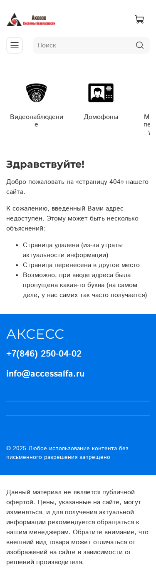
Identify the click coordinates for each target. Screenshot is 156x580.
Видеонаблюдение (36, 120)
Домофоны (101, 116)
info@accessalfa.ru (45, 374)
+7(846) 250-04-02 (44, 354)
